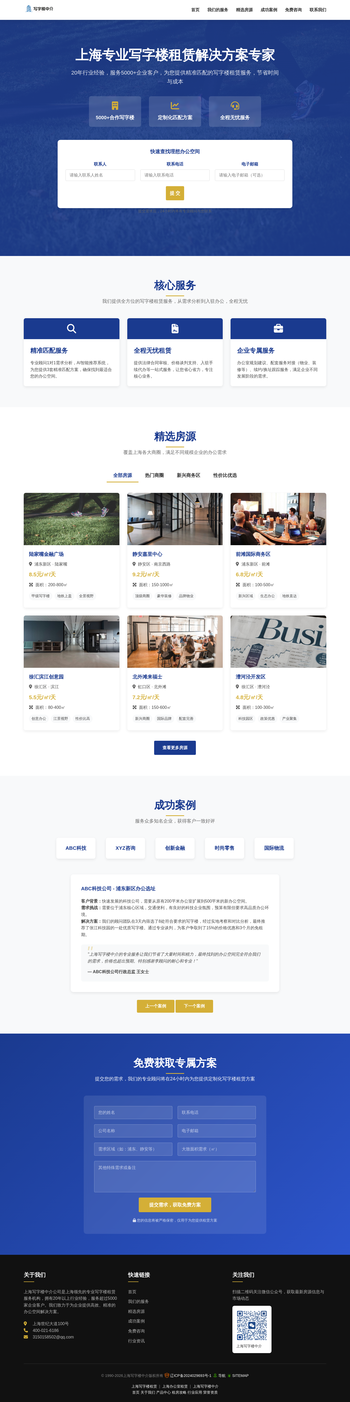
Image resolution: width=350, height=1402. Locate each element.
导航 (222, 1375)
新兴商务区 (188, 475)
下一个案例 (194, 1006)
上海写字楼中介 (206, 1386)
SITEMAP (240, 1375)
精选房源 (244, 10)
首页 (195, 10)
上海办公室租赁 (175, 1386)
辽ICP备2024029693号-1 (191, 1375)
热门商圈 (154, 475)
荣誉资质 (210, 1392)
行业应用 (195, 1392)
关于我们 (148, 1392)
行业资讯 (136, 1341)
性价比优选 (225, 475)
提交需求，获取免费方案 (175, 1204)
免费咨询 (293, 10)
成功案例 (269, 10)
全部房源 (122, 475)
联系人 (100, 164)
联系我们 (318, 10)
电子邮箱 (250, 164)
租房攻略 (179, 1392)
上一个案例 (155, 1006)
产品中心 (163, 1392)
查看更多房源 (175, 747)
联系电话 (175, 164)
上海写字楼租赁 (144, 1386)
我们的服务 (217, 10)
